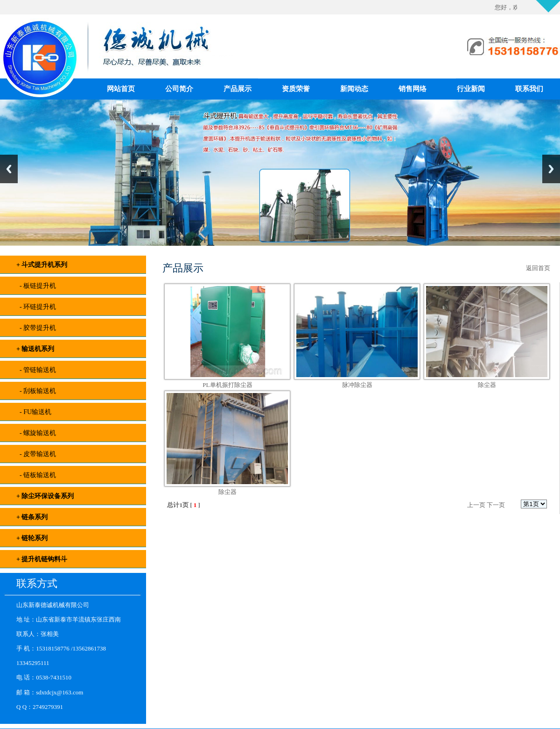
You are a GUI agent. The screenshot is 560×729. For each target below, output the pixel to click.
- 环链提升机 (36, 306)
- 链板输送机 (36, 475)
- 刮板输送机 (36, 390)
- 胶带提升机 (36, 327)
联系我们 (529, 89)
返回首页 (538, 268)
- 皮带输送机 (36, 453)
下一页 (496, 504)
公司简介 (179, 89)
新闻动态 (354, 89)
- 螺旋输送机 (36, 432)
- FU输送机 (33, 411)
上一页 (476, 504)
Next (551, 169)
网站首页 (121, 89)
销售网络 (413, 89)
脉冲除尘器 (357, 384)
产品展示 (238, 89)
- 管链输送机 (36, 369)
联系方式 (36, 583)
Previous (9, 169)
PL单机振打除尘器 (227, 384)
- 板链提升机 (36, 285)
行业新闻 (471, 89)
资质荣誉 (296, 89)
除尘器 (487, 384)
